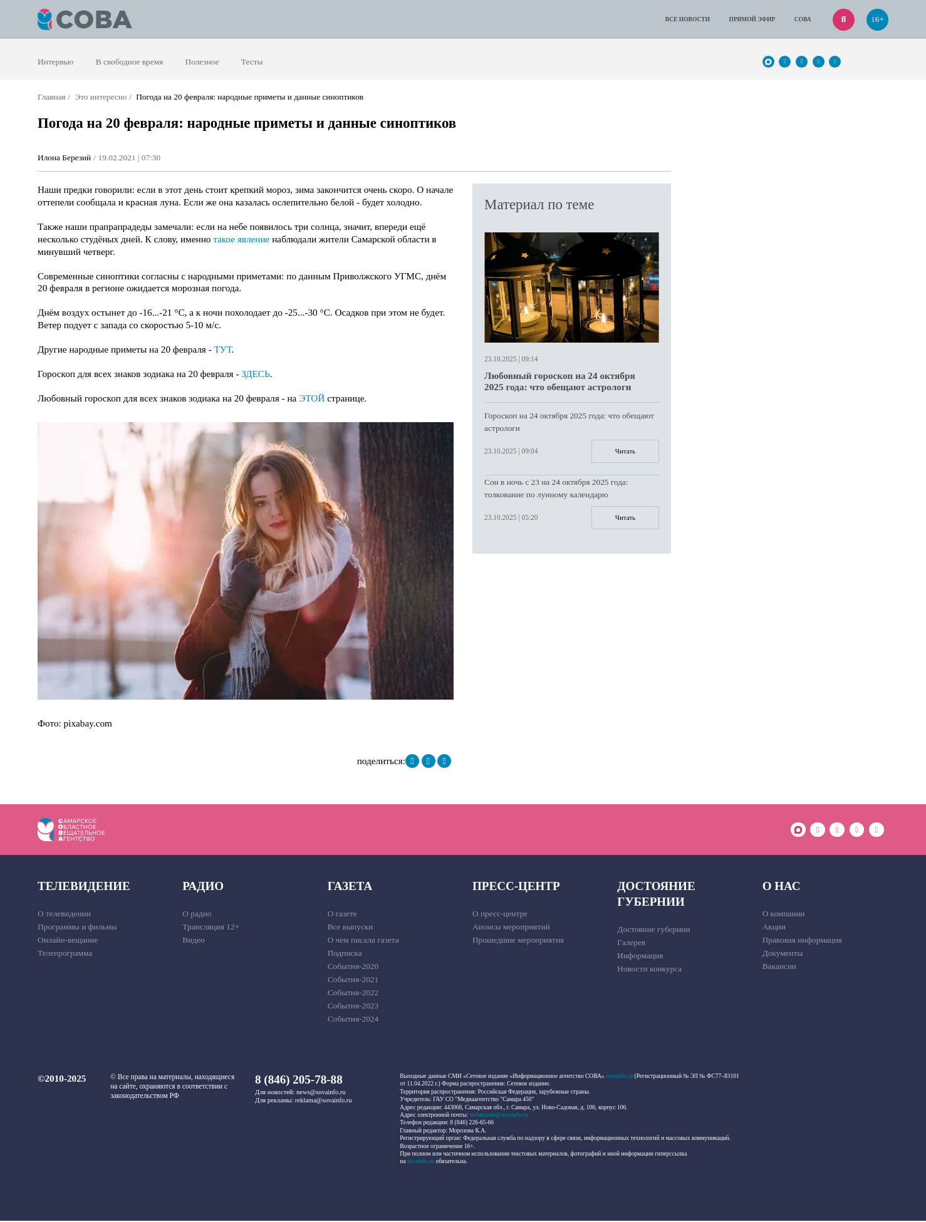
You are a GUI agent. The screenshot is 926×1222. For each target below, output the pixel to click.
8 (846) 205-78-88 (299, 1080)
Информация (640, 956)
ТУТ (223, 349)
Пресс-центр (516, 887)
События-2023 (353, 1007)
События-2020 (353, 967)
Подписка (345, 954)
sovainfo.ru (619, 1077)
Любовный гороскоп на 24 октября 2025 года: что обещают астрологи (559, 381)
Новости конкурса (649, 970)
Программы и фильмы (77, 928)
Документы (782, 954)
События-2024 (353, 1020)
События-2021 (353, 980)
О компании (783, 914)
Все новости (687, 19)
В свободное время (130, 61)
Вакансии (779, 967)
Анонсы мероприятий (511, 928)
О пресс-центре (500, 914)
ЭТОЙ (312, 398)
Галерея (631, 943)
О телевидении (64, 914)
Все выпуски (350, 928)
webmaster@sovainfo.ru (498, 1116)
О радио (196, 914)
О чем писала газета (363, 941)
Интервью (56, 61)
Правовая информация (802, 941)
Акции (774, 928)
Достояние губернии (656, 895)
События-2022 (353, 993)
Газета (350, 887)
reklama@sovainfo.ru (323, 1101)
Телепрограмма (65, 954)
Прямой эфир (752, 19)
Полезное (202, 61)
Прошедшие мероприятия (518, 941)
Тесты (252, 61)
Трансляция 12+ (210, 928)
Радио (203, 887)
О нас (781, 887)
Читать (624, 451)
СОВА (802, 19)
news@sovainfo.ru (321, 1093)
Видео (193, 941)
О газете (342, 914)
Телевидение (84, 887)
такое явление (241, 239)
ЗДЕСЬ (255, 373)
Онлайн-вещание (68, 941)
